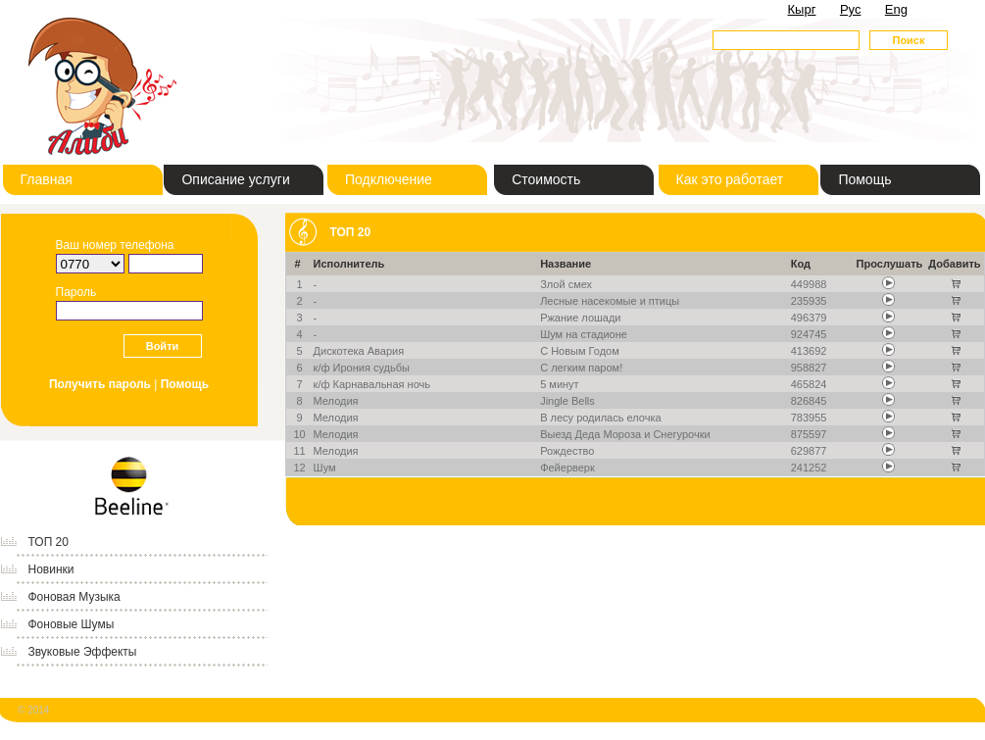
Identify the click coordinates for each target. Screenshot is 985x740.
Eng (896, 9)
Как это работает (730, 179)
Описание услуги (235, 179)
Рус (851, 9)
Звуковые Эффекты (82, 652)
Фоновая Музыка (74, 597)
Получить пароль (100, 384)
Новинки (51, 569)
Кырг (802, 9)
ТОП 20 (48, 542)
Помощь (864, 179)
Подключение (388, 179)
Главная (47, 179)
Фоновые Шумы (71, 624)
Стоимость (546, 179)
